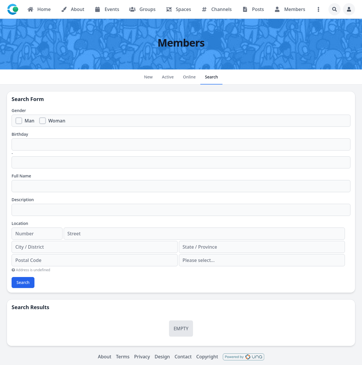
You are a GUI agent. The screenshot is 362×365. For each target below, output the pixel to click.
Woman (56, 121)
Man (29, 121)
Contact (183, 356)
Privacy (142, 356)
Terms (123, 356)
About (104, 356)
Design (162, 356)
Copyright (207, 356)
